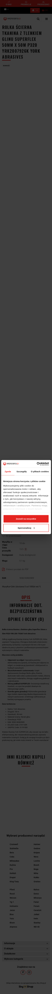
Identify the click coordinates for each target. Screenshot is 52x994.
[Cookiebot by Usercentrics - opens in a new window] (37, 464)
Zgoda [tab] (8, 471)
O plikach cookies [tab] (40, 471)
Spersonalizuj (26, 528)
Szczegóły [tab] (22, 471)
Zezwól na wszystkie (26, 519)
